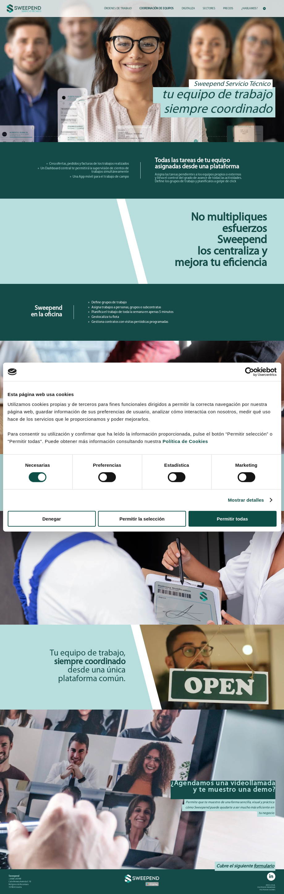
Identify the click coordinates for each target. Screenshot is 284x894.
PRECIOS (228, 8)
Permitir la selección (142, 518)
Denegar (51, 518)
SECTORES (209, 8)
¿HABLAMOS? (249, 8)
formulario (264, 866)
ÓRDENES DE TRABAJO (118, 8)
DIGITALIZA (188, 8)
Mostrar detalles (246, 500)
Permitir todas (232, 518)
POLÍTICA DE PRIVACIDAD (266, 887)
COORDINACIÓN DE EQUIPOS (156, 8)
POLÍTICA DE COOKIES (267, 890)
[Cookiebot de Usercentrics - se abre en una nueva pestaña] (250, 372)
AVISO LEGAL (270, 885)
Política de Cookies (185, 441)
